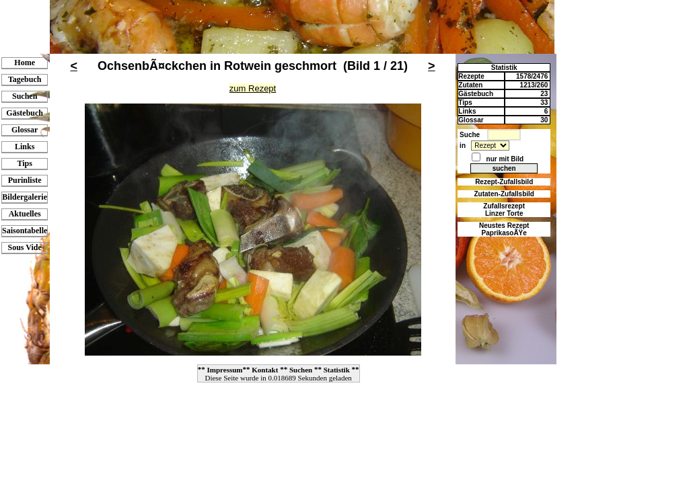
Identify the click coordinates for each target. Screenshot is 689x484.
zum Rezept (252, 88)
